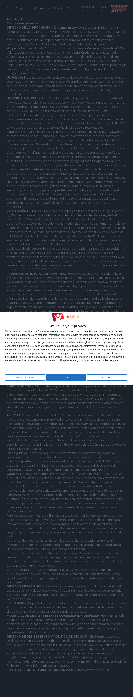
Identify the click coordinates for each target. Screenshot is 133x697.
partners (22, 331)
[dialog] (66, 348)
